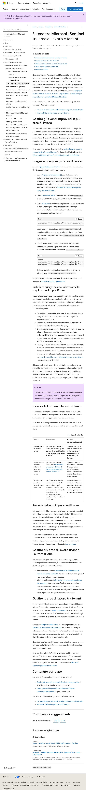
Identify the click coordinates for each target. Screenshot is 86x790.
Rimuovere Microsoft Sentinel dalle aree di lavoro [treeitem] (16, 134)
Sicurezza (48, 27)
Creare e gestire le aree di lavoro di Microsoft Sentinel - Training (55, 743)
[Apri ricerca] (75, 3)
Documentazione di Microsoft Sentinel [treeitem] (14, 35)
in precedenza (70, 544)
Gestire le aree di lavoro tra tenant (46, 67)
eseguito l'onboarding (49, 624)
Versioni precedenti (56, 782)
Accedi (81, 3)
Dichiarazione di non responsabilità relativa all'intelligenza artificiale (24, 782)
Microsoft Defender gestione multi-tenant (53, 113)
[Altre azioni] (82, 27)
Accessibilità (65, 785)
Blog (67, 782)
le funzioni (46, 203)
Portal (63, 9)
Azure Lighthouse (58, 610)
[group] (60, 223)
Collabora (76, 782)
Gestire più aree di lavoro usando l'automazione (50, 64)
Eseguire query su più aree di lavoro (46, 61)
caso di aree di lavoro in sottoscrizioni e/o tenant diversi (61, 357)
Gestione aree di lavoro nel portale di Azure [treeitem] (17, 78)
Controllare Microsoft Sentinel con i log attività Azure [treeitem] (16, 120)
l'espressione (52, 175)
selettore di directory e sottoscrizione (47, 627)
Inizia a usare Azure (75, 9)
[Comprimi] (27, 25)
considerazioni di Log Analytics (53, 281)
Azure (41, 27)
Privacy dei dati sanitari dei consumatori (24, 785)
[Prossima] (70, 3)
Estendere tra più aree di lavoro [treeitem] (19, 83)
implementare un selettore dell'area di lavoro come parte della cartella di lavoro (54, 468)
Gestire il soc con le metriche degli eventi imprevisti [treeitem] (18, 108)
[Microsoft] (4, 3)
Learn (34, 27)
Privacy (4, 785)
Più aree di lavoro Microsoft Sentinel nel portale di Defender (60, 110)
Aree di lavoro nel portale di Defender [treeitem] (17, 73)
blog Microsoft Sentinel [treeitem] (12, 152)
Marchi (76, 785)
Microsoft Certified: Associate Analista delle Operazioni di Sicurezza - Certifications (57, 753)
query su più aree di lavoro (50, 167)
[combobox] (15, 30)
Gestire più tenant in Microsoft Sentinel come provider (58, 682)
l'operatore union (48, 195)
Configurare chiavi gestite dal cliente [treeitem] (16, 102)
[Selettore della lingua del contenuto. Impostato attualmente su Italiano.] (7, 777)
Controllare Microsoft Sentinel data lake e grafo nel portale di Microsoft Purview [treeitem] (16, 127)
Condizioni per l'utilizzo (50, 785)
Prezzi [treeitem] (6, 155)
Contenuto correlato (41, 69)
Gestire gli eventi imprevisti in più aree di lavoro (50, 58)
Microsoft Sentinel (60, 27)
